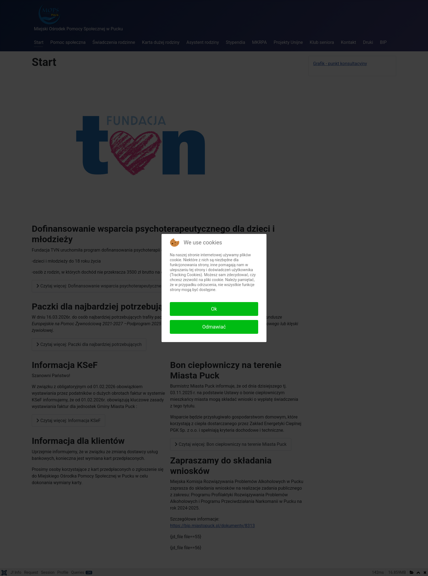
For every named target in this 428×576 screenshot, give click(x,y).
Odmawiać (214, 327)
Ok (214, 309)
